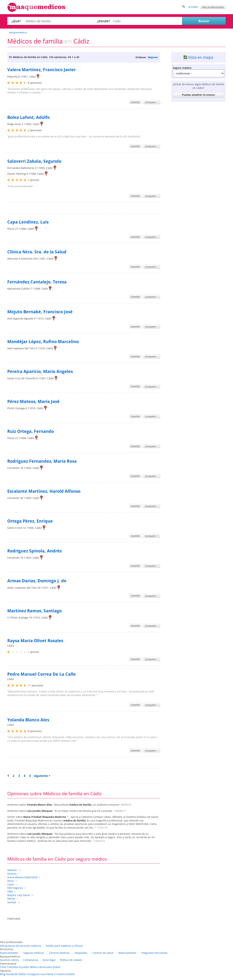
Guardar (135, 102)
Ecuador (24, 967)
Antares (12, 873)
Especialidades (9, 953)
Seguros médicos (33, 953)
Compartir (152, 102)
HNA (10, 891)
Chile (3, 967)
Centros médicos (59, 953)
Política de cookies (71, 960)
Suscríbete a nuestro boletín (57, 974)
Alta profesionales (213, 7)
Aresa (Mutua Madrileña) (22, 877)
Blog (2, 974)
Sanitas (11, 902)
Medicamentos (127, 953)
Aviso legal (49, 960)
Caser (10, 884)
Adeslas (12, 870)
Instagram (33, 974)
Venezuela (45, 967)
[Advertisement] (198, 158)
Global (56, 967)
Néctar (11, 898)
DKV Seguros (15, 888)
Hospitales (81, 953)
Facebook (11, 974)
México (34, 967)
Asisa (10, 880)
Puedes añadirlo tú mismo (198, 94)
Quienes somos (9, 960)
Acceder (193, 7)
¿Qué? (16, 21)
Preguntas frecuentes (154, 953)
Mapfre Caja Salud (18, 895)
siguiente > (42, 776)
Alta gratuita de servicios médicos (20, 945)
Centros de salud (102, 953)
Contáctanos (30, 960)
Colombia (12, 967)
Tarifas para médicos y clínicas (64, 945)
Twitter (22, 974)
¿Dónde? (103, 21)
